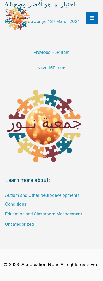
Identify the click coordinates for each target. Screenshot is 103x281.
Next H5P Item (51, 67)
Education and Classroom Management (43, 214)
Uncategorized (19, 224)
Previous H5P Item (52, 52)
